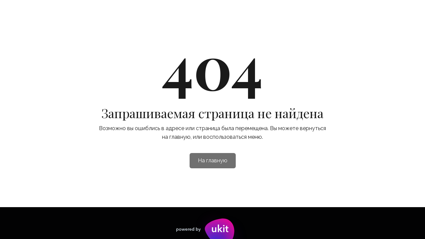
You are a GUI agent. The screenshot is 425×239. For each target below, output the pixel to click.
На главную (212, 160)
